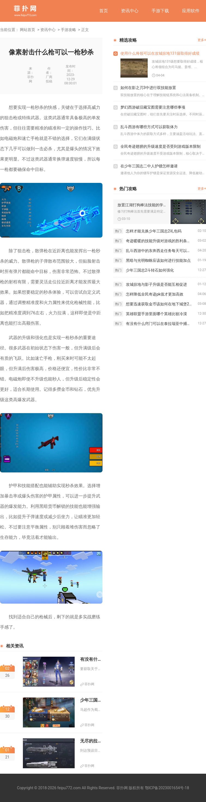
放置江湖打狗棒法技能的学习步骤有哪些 (141, 205)
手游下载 (160, 10)
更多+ (202, 40)
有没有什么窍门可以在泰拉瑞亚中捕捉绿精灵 (162, 323)
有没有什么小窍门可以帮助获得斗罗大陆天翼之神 (91, 659)
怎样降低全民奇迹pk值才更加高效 (154, 294)
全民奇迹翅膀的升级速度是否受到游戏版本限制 (160, 146)
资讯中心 (129, 10)
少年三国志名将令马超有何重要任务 (91, 700)
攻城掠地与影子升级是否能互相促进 (156, 284)
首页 (103, 10)
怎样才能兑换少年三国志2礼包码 (153, 231)
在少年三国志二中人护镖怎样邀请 (149, 166)
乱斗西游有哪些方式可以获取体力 (149, 127)
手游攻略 (68, 29)
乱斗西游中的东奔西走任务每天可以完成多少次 (162, 250)
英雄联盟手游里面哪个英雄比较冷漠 (156, 314)
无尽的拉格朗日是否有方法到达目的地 (91, 740)
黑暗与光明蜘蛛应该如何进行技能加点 (158, 260)
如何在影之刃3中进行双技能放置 (148, 87)
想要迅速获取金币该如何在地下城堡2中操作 (162, 304)
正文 (85, 29)
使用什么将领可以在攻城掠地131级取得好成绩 (159, 53)
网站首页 (27, 29)
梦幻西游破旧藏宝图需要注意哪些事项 (152, 107)
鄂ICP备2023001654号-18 (167, 788)
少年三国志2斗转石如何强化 (150, 270)
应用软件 (190, 10)
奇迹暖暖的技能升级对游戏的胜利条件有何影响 (162, 241)
